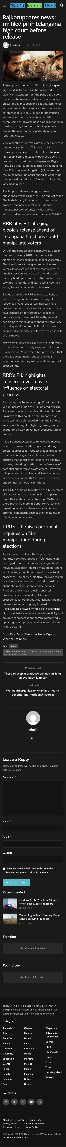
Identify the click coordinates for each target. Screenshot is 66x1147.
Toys (48, 1063)
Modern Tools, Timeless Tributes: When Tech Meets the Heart (39, 903)
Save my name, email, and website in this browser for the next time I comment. (30, 871)
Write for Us (32, 1128)
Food (5, 1085)
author (20, 1121)
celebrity (8, 1055)
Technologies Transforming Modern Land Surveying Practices (40, 918)
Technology (51, 1053)
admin (16, 45)
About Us (7, 1121)
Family (6, 1075)
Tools (48, 1058)
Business (8, 1045)
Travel (48, 1068)
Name (7, 822)
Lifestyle (29, 1050)
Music (27, 1070)
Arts (5, 1034)
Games (28, 1029)
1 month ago (26, 925)
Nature (28, 1080)
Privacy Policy (10, 1125)
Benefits (7, 1040)
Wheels (50, 1078)
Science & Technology (51, 1036)
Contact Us (35, 1121)
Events (6, 1065)
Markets (28, 1060)
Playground (51, 1029)
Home (27, 1040)
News (27, 1085)
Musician (29, 1075)
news (13, 646)
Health (28, 1034)
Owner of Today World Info (15, 1139)
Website (7, 854)
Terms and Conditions (33, 1125)
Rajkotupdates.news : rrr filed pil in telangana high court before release (32, 653)
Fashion (7, 1080)
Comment (9, 778)
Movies (28, 1065)
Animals (7, 1029)
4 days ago (25, 909)
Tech (48, 1048)
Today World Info (11, 1128)
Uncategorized (53, 1073)
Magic (27, 1055)
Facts (6, 1070)
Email (7, 838)
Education (8, 1060)
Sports (49, 1043)
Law (26, 1045)
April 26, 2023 (33, 45)
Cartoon (7, 1050)
